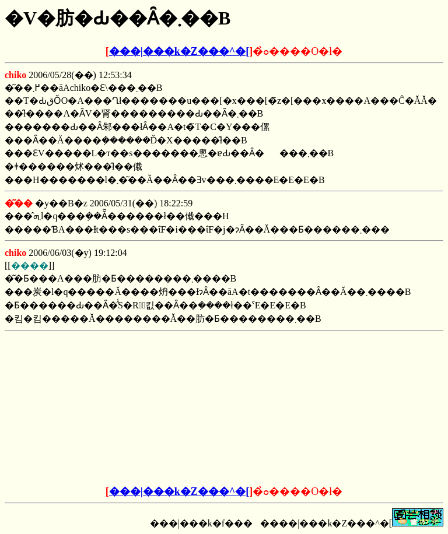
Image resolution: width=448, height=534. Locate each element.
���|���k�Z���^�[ (179, 51)
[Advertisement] (135, 409)
